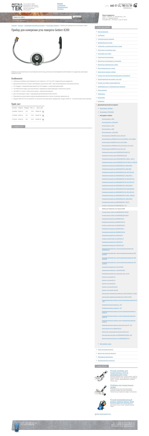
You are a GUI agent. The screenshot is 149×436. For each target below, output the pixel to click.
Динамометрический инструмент (34, 25)
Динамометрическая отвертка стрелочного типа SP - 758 (117, 325)
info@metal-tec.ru (127, 8)
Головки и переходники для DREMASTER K (113, 225)
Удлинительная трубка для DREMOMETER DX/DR (115, 212)
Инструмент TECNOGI (107, 112)
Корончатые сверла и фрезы (107, 72)
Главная (13, 25)
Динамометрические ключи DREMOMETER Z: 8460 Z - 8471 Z (118, 158)
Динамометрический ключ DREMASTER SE (113, 232)
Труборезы (101, 35)
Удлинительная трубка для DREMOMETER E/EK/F (115, 215)
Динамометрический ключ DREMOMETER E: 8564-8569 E (117, 198)
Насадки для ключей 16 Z (108, 277)
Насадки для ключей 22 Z (108, 280)
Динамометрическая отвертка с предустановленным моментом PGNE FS (118, 321)
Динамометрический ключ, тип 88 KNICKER (113, 270)
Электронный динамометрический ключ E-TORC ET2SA (117, 297)
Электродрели (102, 90)
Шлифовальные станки (105, 42)
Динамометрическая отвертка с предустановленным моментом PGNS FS (118, 312)
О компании (61, 5)
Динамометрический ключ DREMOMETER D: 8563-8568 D (117, 185)
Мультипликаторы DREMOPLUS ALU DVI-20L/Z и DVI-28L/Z (117, 145)
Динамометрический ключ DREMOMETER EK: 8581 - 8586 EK (118, 195)
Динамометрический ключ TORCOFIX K (112, 235)
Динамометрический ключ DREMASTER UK (113, 222)
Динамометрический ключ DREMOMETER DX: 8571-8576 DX (118, 192)
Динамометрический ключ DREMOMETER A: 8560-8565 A (117, 165)
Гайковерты (101, 94)
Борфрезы (101, 101)
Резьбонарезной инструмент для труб (109, 79)
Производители (62, 7)
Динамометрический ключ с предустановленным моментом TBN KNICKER (119, 258)
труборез (22, 20)
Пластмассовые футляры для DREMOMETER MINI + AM (117, 335)
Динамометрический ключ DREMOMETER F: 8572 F (115, 202)
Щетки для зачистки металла (107, 353)
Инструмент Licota (105, 344)
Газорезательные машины (106, 39)
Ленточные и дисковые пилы (107, 50)
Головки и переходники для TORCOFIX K (113, 238)
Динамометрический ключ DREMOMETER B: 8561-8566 (116, 169)
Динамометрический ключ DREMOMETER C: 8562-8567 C (117, 175)
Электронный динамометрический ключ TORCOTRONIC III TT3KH (119, 293)
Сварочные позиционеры (106, 57)
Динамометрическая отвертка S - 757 (112, 308)
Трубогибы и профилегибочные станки (110, 46)
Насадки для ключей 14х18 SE (110, 290)
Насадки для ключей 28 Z (108, 283)
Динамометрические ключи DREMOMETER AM (114, 155)
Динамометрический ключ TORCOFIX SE (113, 245)
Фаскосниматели (103, 32)
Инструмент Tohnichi (106, 108)
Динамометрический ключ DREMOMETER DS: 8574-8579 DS (118, 182)
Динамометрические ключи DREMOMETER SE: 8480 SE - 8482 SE (119, 162)
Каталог (20, 25)
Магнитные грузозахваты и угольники (109, 61)
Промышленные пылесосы (106, 360)
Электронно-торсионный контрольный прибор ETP (115, 331)
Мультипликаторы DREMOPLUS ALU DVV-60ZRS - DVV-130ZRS (119, 139)
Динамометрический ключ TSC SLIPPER (112, 267)
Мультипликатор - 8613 (108, 125)
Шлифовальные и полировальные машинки (111, 86)
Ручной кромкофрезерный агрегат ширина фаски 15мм (122, 401)
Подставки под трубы (104, 53)
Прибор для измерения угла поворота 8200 (113, 208)
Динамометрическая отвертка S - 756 (112, 304)
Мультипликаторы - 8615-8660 (110, 132)
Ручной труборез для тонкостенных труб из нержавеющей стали (119, 373)
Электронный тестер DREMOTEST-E (111, 328)
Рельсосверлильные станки (106, 68)
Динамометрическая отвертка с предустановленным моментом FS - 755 (119, 301)
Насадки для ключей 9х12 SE (109, 286)
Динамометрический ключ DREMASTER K (113, 218)
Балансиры (101, 97)
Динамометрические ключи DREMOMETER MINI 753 (116, 152)
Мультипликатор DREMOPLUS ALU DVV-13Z (114, 149)
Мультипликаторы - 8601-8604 (110, 122)
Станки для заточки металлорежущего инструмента (114, 75)
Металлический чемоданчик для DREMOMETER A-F (116, 338)
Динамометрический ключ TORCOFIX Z (112, 242)
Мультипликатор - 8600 (108, 119)
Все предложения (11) (104, 414)
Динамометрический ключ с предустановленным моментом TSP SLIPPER (119, 263)
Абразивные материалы (105, 357)
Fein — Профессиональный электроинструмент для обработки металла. (25, 4)
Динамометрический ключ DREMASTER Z (113, 228)
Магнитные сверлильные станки (108, 64)
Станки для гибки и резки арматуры (109, 83)
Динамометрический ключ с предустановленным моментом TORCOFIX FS (117, 249)
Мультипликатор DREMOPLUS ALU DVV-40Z (114, 135)
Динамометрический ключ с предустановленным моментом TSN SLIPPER (119, 254)
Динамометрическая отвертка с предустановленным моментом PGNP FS (118, 316)
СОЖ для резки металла (105, 349)
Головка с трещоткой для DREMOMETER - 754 (114, 205)
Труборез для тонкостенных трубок (121, 386)
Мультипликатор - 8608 (108, 129)
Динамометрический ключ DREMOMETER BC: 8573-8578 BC (118, 172)
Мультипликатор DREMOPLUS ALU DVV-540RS (114, 142)
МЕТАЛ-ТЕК (33, 423)
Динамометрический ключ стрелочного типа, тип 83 (115, 273)
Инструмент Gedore (52, 25)
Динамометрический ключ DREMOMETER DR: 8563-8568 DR (118, 188)
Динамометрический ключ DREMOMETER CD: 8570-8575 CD (118, 178)
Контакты (60, 9)
